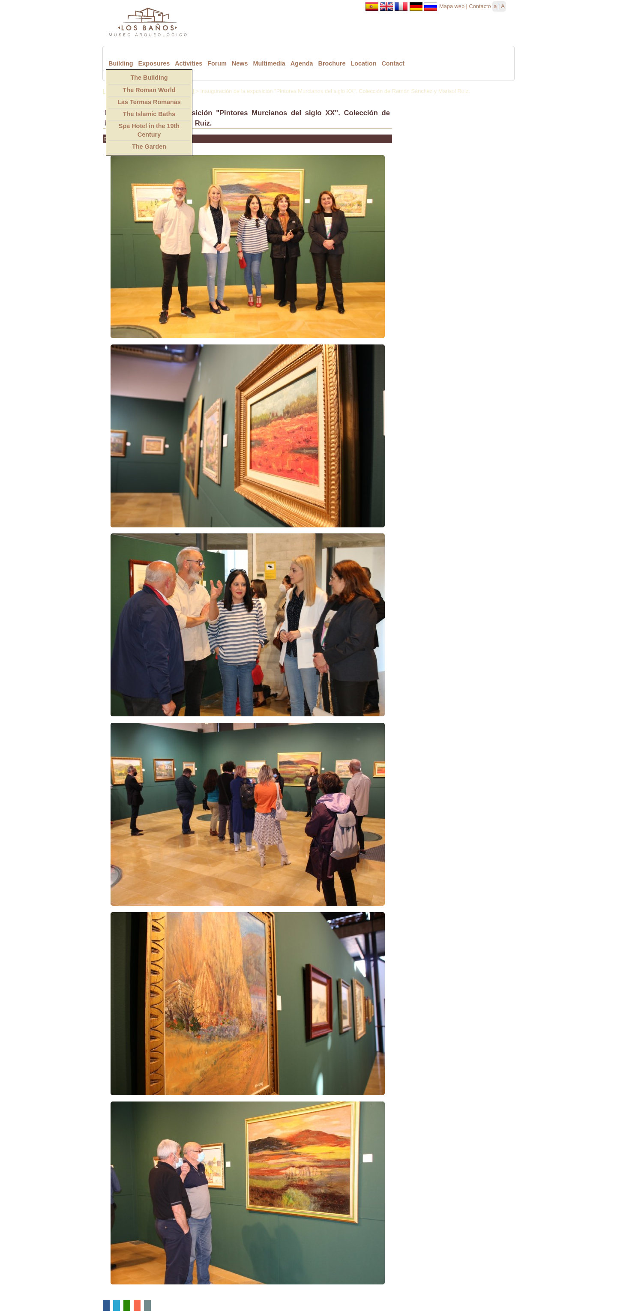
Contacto (480, 6)
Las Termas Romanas (149, 102)
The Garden (149, 146)
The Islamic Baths (149, 114)
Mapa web (451, 6)
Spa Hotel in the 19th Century (149, 130)
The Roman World (149, 90)
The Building (149, 77)
